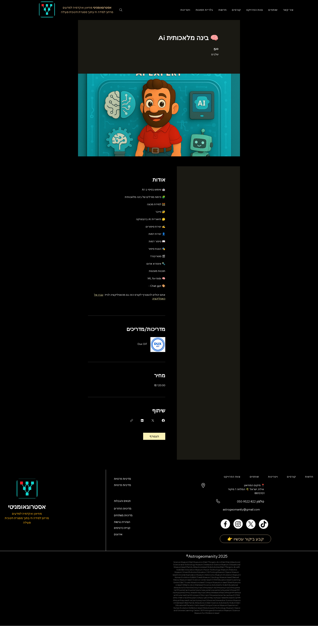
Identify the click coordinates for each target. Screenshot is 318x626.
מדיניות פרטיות (123, 478)
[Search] (120, 9)
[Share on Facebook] (163, 420)
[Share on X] (153, 420)
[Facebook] (225, 524)
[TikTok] (263, 524)
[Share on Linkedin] (142, 420)
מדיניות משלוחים (123, 515)
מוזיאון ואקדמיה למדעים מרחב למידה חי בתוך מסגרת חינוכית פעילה (27, 518)
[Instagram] (238, 524)
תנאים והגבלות (122, 501)
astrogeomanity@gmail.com (241, 509)
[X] (251, 524)
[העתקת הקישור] (132, 420)
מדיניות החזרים (122, 508)
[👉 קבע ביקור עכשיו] (245, 539)
